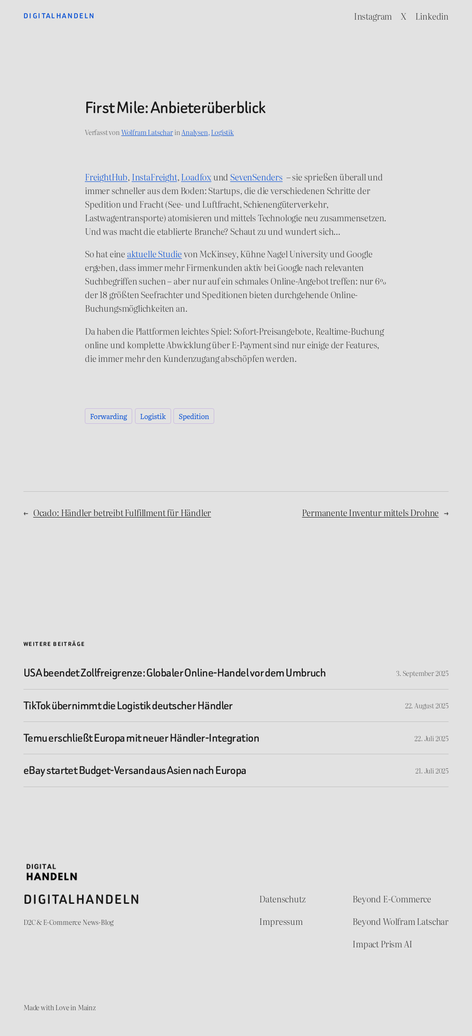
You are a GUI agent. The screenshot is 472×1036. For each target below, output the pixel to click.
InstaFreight (154, 177)
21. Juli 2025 (432, 770)
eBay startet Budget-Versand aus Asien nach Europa (135, 770)
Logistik (222, 132)
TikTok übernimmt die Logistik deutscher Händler (128, 705)
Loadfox (196, 177)
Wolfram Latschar (147, 132)
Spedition (194, 416)
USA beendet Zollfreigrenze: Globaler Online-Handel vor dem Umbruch (174, 672)
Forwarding (108, 416)
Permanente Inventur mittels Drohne (370, 512)
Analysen (194, 132)
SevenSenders (256, 177)
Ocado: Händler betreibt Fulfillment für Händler (122, 512)
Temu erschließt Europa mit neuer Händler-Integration (141, 737)
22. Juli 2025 (431, 738)
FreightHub (106, 177)
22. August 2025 (427, 705)
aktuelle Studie (154, 254)
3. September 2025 (422, 673)
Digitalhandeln (59, 16)
